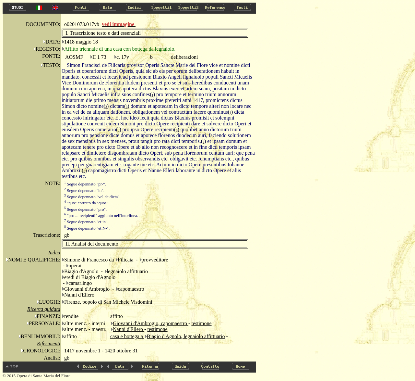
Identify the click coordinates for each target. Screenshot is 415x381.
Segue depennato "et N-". (87, 228)
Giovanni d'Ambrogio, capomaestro (150, 323)
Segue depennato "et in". (86, 221)
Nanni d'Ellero (128, 329)
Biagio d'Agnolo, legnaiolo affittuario (186, 336)
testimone (201, 323)
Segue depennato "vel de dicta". (92, 196)
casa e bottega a (127, 336)
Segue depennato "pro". (85, 209)
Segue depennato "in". (84, 190)
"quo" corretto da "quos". (86, 202)
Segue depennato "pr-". (85, 184)
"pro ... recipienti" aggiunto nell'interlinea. (101, 215)
